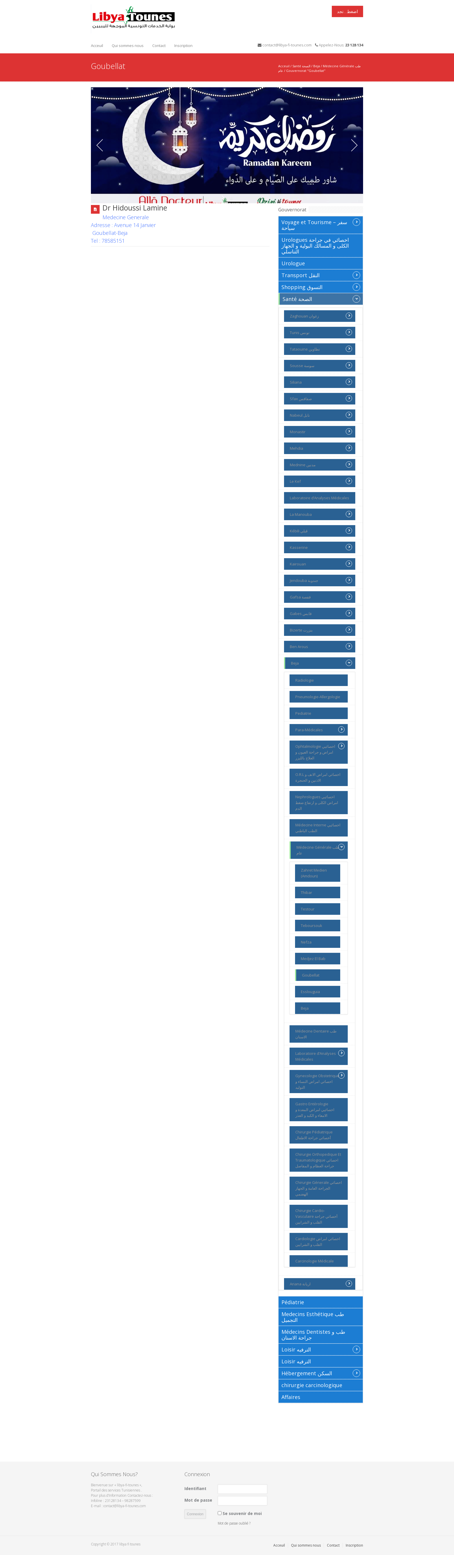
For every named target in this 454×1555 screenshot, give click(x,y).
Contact (159, 45)
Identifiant (195, 1488)
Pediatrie (303, 713)
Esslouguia (310, 991)
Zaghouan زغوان (321, 316)
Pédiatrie (292, 1302)
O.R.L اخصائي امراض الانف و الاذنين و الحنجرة (317, 777)
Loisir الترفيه (320, 1349)
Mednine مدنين (321, 464)
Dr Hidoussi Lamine (134, 208)
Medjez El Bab (313, 958)
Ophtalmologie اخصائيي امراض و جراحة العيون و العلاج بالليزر (320, 752)
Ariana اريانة (321, 1283)
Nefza (306, 942)
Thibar (306, 892)
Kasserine (321, 547)
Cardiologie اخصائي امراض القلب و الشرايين (317, 1241)
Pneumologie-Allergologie (317, 696)
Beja (316, 66)
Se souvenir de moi (242, 1513)
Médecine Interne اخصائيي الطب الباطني (317, 827)
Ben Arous (321, 646)
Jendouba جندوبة (321, 580)
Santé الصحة (301, 66)
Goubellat (310, 975)
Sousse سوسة (321, 365)
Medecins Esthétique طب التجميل (312, 1317)
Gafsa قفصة (321, 597)
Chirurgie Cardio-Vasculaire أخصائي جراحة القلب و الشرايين (316, 1216)
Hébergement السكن (320, 1373)
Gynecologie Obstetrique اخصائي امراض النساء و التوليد (320, 1081)
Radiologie (304, 680)
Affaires (290, 1396)
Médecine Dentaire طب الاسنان (315, 1033)
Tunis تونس (321, 332)
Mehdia (321, 448)
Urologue (293, 263)
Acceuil (97, 45)
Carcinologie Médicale (314, 1261)
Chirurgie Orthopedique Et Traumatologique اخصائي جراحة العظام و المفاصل (318, 1160)
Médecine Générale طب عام (320, 850)
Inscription (183, 45)
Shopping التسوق (320, 287)
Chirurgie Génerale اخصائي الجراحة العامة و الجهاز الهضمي (318, 1188)
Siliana (321, 382)
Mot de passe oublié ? (234, 1523)
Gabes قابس (321, 613)
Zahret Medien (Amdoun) (314, 873)
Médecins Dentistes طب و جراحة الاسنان (313, 1334)
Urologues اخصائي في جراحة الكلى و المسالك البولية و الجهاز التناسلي (315, 245)
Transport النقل (320, 275)
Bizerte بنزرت (321, 630)
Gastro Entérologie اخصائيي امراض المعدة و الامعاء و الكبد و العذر (314, 1109)
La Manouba (321, 514)
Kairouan (321, 563)
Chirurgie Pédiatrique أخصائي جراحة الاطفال (314, 1134)
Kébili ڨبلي (321, 530)
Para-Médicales (320, 729)
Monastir (321, 431)
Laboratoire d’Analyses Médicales (319, 497)
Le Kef (321, 481)
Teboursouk (311, 925)
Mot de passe (198, 1500)
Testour (307, 909)
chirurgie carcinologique (311, 1385)
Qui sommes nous (128, 45)
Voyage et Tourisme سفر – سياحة (320, 224)
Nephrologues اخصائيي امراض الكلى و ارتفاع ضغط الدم (316, 802)
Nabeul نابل (321, 415)
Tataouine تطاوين (321, 349)
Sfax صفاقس (321, 398)
